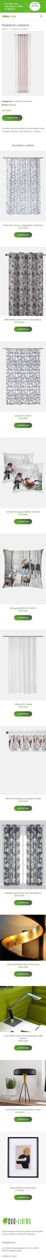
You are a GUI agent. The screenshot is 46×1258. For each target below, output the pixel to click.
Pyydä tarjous (35, 5)
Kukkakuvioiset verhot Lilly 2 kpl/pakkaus (23, 893)
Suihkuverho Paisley (23, 704)
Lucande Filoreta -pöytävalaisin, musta (23, 1109)
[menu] (41, 16)
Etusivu (5, 29)
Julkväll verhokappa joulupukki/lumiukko (23, 798)
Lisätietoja (12, 118)
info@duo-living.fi (9, 1256)
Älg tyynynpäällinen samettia (23, 608)
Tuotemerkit (18, 101)
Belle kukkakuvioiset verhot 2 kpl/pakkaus (23, 319)
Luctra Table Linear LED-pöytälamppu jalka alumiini (23, 1037)
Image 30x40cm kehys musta (23, 1188)
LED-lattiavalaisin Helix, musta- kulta (23, 964)
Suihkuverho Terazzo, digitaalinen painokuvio (23, 225)
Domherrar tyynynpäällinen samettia (23, 512)
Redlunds (28, 101)
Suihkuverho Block (23, 416)
